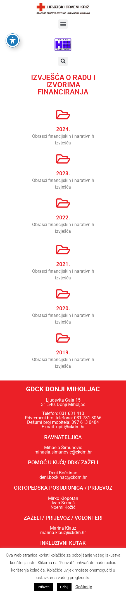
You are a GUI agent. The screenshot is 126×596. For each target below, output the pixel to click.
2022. (63, 217)
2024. (63, 129)
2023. (63, 173)
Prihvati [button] (43, 587)
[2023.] (63, 159)
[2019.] (63, 338)
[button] (63, 24)
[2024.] (63, 115)
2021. (63, 264)
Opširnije (83, 586)
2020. (63, 308)
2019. (63, 352)
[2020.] (63, 294)
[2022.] (63, 203)
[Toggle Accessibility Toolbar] (12, 32)
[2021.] (63, 250)
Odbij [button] (64, 587)
